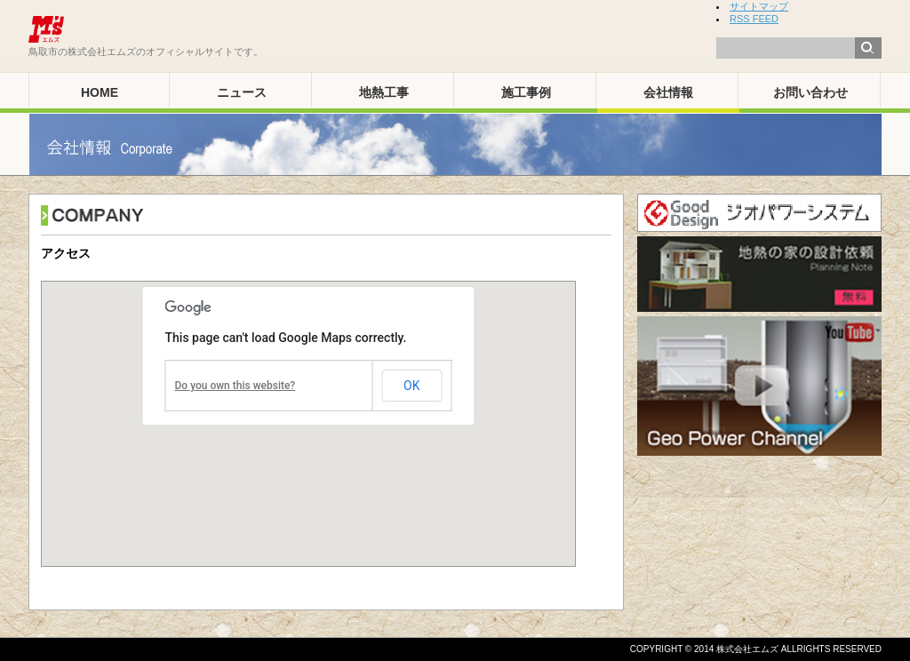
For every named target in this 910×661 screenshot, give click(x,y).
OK (411, 385)
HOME (99, 92)
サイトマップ (759, 6)
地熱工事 (384, 92)
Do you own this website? (235, 385)
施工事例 (526, 92)
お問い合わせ (810, 92)
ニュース (242, 92)
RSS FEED (754, 18)
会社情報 (668, 92)
